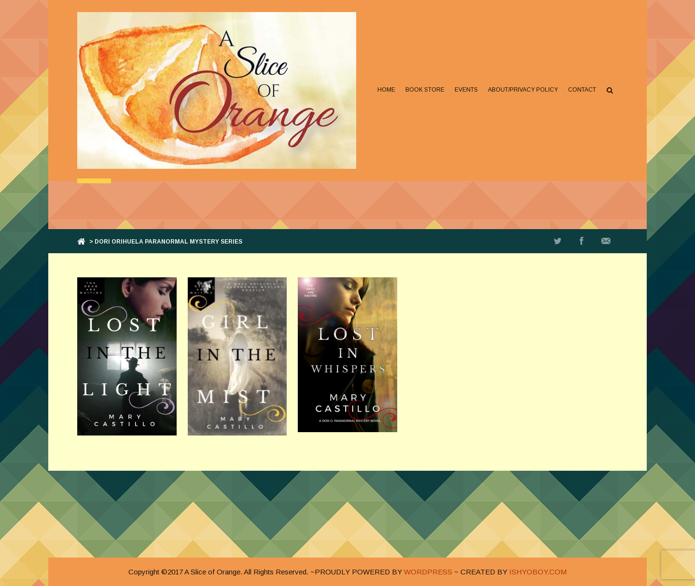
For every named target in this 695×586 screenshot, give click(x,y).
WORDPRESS (428, 572)
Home (386, 89)
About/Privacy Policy (523, 89)
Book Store (425, 89)
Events (466, 89)
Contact (582, 89)
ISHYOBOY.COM (538, 572)
